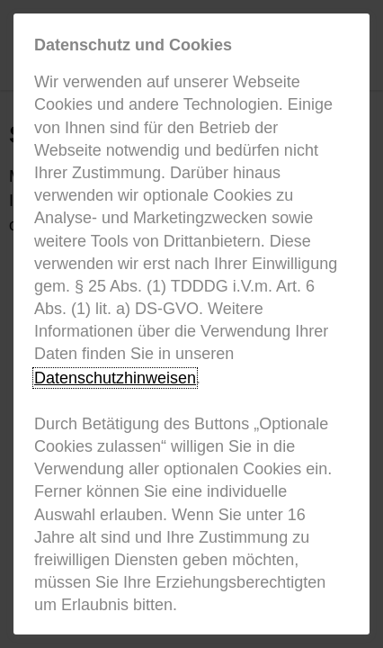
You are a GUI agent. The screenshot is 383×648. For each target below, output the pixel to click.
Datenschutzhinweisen (115, 378)
